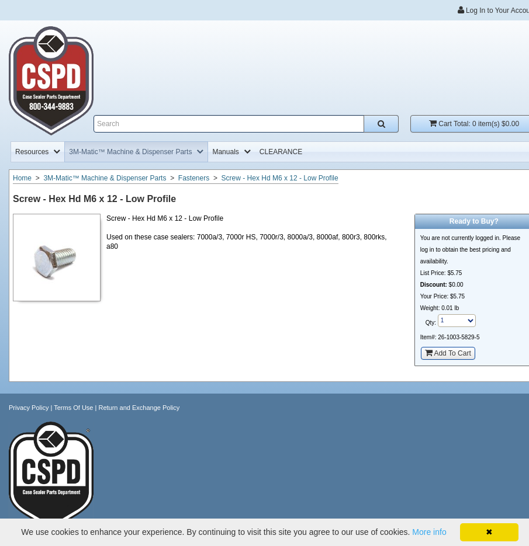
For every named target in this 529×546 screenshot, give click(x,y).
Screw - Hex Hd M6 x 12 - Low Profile (280, 178)
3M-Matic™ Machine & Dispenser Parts (104, 178)
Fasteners (193, 178)
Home (22, 178)
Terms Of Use (73, 407)
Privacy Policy (29, 407)
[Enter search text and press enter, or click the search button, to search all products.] (246, 124)
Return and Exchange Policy (138, 407)
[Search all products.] (381, 124)
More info (429, 532)
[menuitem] (38, 151)
